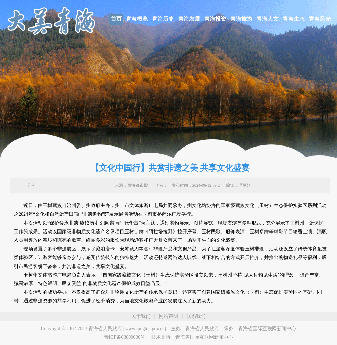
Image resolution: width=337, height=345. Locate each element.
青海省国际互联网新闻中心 (267, 328)
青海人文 (268, 19)
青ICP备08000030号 (124, 337)
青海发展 (189, 19)
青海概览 (137, 19)
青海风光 (320, 19)
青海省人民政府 (202, 328)
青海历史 (163, 19)
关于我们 (141, 316)
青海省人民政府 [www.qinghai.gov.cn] (127, 328)
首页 (116, 19)
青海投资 (215, 19)
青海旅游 (241, 19)
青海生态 (294, 19)
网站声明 (168, 316)
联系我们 (196, 316)
